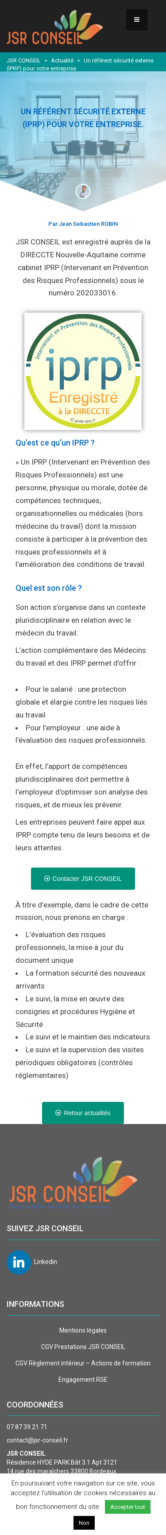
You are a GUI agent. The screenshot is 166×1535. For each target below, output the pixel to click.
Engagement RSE (83, 1379)
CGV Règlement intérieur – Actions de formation (83, 1363)
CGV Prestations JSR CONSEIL (83, 1346)
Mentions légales (83, 1330)
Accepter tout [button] (127, 1507)
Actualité (62, 60)
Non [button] (84, 1522)
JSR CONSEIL (24, 60)
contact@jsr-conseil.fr (37, 1440)
